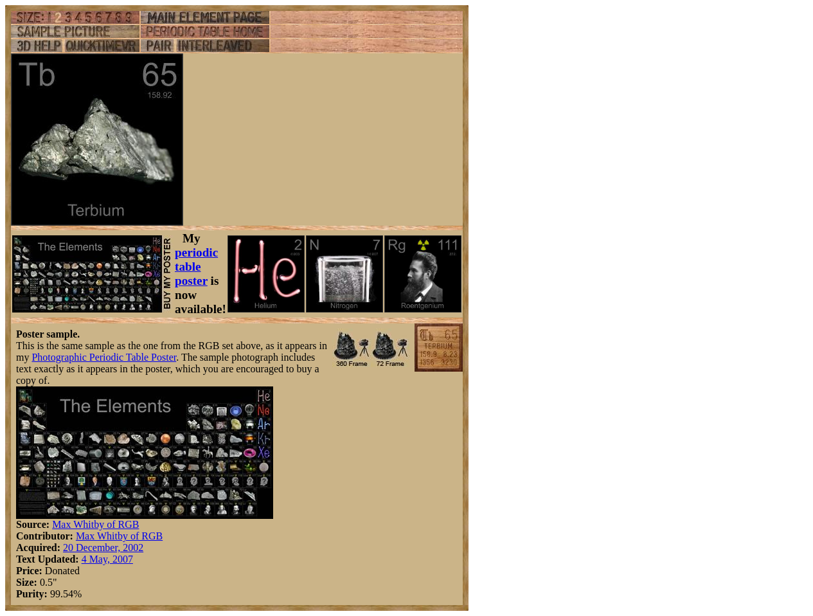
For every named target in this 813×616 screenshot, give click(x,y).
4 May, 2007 (107, 559)
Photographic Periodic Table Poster (103, 357)
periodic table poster (196, 266)
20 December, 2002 (103, 547)
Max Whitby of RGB (95, 524)
